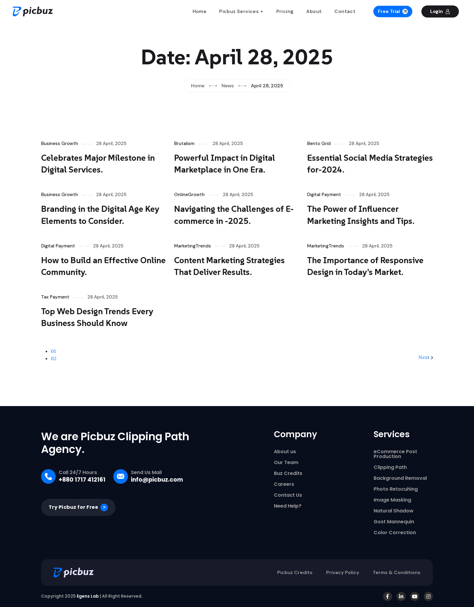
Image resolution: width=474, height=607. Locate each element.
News (228, 85)
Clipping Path (390, 467)
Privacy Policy (342, 572)
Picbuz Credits (295, 572)
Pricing (285, 11)
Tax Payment (55, 297)
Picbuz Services (241, 11)
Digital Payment (324, 195)
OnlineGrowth (189, 195)
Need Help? (287, 506)
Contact (345, 11)
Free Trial (393, 11)
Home (200, 11)
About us (285, 451)
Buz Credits (288, 473)
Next (425, 357)
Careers (284, 484)
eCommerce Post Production (395, 454)
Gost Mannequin (394, 521)
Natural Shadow (394, 511)
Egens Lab (88, 596)
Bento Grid (319, 143)
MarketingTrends (192, 246)
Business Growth (59, 143)
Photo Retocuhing (396, 489)
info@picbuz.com (157, 480)
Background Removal (400, 478)
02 (54, 358)
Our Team (286, 462)
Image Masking (392, 500)
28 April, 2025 (111, 143)
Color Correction (395, 532)
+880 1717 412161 (82, 480)
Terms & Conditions (396, 572)
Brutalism (184, 143)
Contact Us (288, 495)
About (314, 11)
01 (53, 351)
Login (440, 11)
